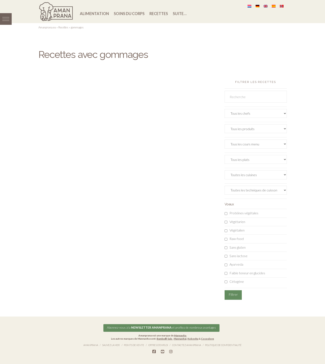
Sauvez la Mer (111, 344)
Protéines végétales (243, 213)
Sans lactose (238, 256)
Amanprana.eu (47, 27)
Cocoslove (207, 338)
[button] (6, 18)
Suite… (180, 13)
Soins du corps (129, 13)
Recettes (158, 13)
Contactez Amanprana (186, 344)
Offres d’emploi (158, 344)
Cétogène (236, 281)
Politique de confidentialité (223, 344)
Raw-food (236, 239)
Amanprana (90, 344)
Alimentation (94, 13)
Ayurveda (236, 264)
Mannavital (180, 338)
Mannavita (180, 335)
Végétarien (237, 222)
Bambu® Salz (165, 338)
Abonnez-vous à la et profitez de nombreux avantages (161, 327)
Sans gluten (237, 247)
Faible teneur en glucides (247, 273)
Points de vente (134, 344)
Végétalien (237, 230)
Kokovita (192, 338)
